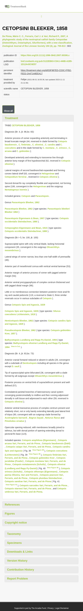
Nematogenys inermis (16, 189)
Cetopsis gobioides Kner (42, 458)
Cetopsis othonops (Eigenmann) (40, 471)
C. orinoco (61, 148)
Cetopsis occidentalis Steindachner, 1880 (26, 231)
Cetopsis (25, 196)
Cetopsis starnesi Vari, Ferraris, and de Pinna (28, 488)
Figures (10, 513)
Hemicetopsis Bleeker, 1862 (19, 320)
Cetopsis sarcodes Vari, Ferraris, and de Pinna (43, 485)
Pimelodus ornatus (14, 421)
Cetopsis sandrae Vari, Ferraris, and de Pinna (28, 481)
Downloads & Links (20, 551)
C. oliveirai (37, 144)
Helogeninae (48, 173)
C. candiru (50, 144)
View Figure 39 (34, 454)
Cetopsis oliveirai (48, 177)
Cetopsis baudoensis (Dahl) (56, 443)
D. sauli (15, 366)
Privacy (50, 608)
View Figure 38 (38, 450)
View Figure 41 (11, 485)
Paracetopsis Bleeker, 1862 (25, 202)
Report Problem (17, 578)
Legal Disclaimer (62, 608)
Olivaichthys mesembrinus (48, 376)
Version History (17, 560)
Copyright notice (16, 522)
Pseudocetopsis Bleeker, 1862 (20, 330)
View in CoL (15, 346)
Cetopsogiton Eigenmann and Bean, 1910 (26, 228)
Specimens (14, 542)
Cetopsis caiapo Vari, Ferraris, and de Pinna (28, 446)
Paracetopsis (42, 196)
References (12, 504)
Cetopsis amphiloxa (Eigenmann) (39, 440)
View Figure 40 (52, 468)
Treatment (11, 118)
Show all (8, 111)
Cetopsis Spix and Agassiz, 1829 (28, 304)
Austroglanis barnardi (16, 418)
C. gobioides (22, 151)
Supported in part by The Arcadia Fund (30, 608)
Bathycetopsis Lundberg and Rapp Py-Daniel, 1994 (31, 340)
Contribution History (20, 569)
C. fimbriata (24, 144)
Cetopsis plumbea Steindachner (45, 478)
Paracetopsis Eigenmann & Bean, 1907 (25, 218)
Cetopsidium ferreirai (15, 177)
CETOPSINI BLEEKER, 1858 (26, 125)
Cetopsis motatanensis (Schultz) (29, 464)
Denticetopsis (30, 363)
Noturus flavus (52, 418)
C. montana (48, 148)
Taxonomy (14, 533)
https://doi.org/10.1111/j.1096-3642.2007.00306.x (45, 55)
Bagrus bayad (36, 418)
